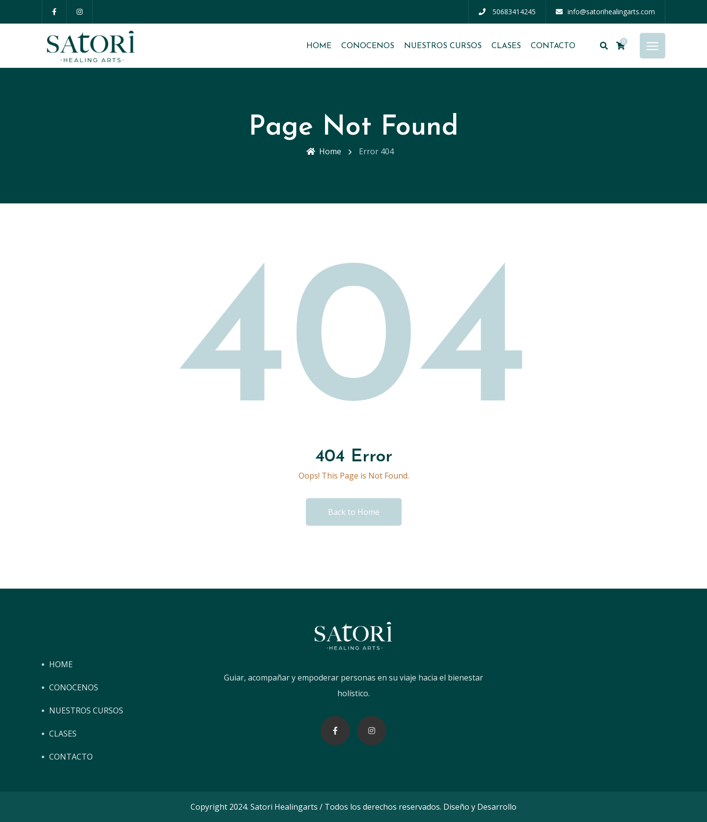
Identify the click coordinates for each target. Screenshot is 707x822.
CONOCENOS (367, 46)
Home (323, 151)
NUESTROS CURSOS (443, 46)
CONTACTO (553, 46)
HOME (318, 46)
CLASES (506, 46)
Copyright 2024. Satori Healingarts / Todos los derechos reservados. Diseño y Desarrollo (353, 806)
